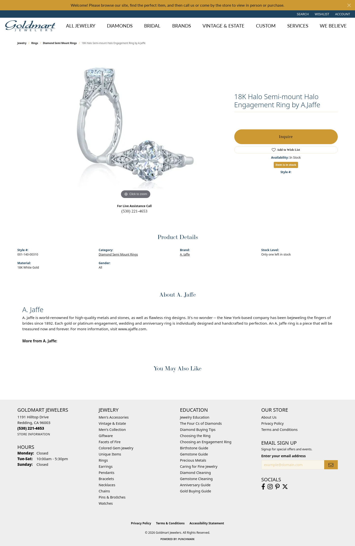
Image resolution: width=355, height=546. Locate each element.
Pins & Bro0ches (112, 497)
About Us (269, 417)
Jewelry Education (194, 417)
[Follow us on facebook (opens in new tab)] (263, 487)
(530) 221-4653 (134, 211)
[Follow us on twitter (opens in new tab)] (285, 487)
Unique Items (110, 454)
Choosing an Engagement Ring (206, 442)
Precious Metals (193, 460)
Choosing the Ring (195, 435)
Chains (104, 491)
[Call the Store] (30, 428)
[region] (136, 126)
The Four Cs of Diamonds (201, 423)
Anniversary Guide (195, 485)
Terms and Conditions (279, 429)
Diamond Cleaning (195, 472)
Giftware (106, 435)
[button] (302, 14)
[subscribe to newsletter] (331, 464)
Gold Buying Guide (195, 491)
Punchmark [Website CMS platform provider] (186, 539)
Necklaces (107, 485)
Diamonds (120, 25)
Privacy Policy (272, 423)
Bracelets (106, 478)
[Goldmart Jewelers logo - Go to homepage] (31, 26)
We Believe (333, 25)
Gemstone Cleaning (196, 478)
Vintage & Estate (223, 25)
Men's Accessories (114, 417)
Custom (266, 25)
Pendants (107, 472)
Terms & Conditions (170, 523)
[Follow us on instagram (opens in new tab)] (270, 487)
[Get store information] (33, 434)
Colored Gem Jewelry (116, 448)
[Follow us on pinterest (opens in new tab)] (277, 487)
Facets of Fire (110, 442)
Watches (106, 503)
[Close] (349, 5)
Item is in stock (286, 165)
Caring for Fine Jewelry (199, 466)
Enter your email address (283, 455)
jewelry (22, 43)
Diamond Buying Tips (198, 429)
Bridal (152, 25)
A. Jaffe (185, 254)
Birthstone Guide (194, 448)
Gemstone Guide (194, 454)
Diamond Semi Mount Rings (60, 43)
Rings (34, 43)
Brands (181, 25)
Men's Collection (112, 429)
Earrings (106, 466)
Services (297, 25)
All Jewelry (80, 25)
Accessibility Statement (206, 523)
